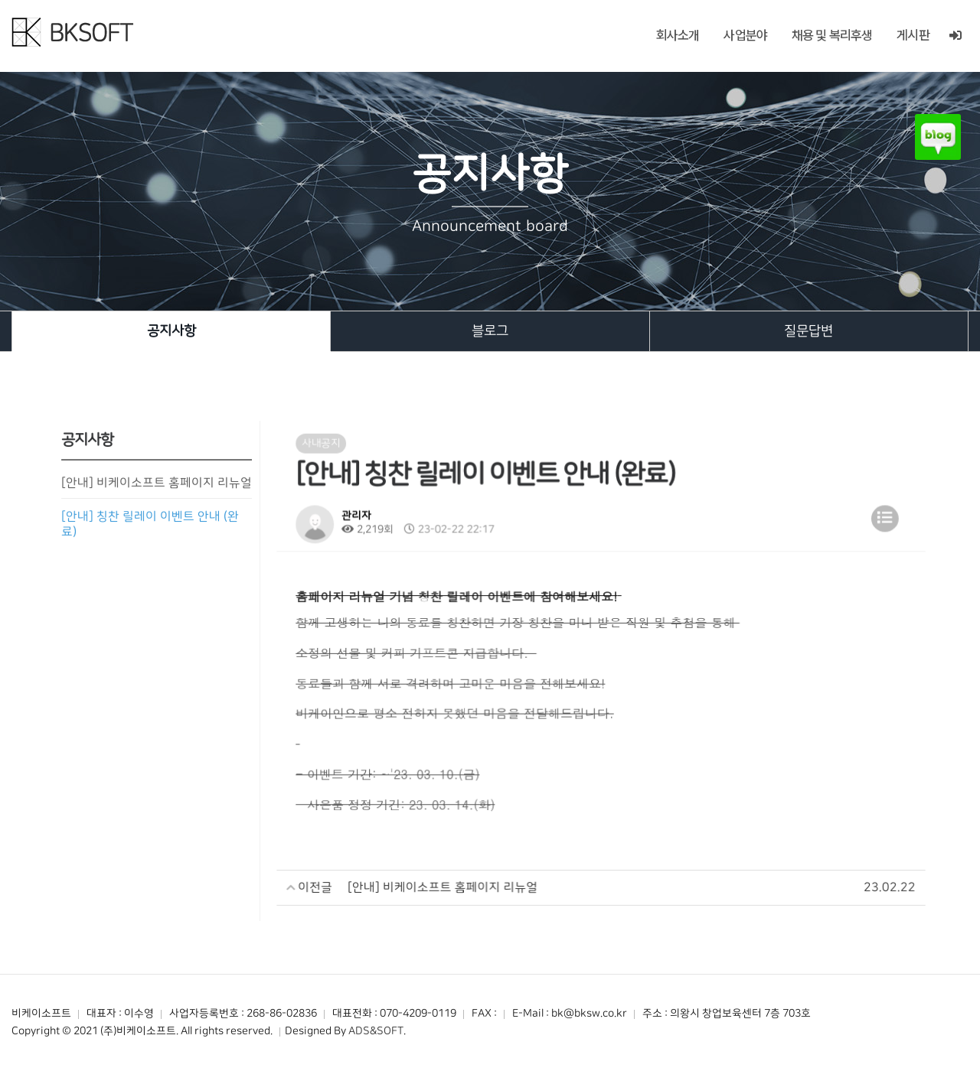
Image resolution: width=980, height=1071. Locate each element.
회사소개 (678, 35)
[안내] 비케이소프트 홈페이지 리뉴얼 (157, 487)
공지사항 (171, 331)
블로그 (490, 331)
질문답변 (808, 331)
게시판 (913, 35)
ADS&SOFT (375, 1031)
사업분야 (745, 35)
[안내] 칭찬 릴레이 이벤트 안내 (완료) (150, 528)
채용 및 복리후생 (832, 35)
